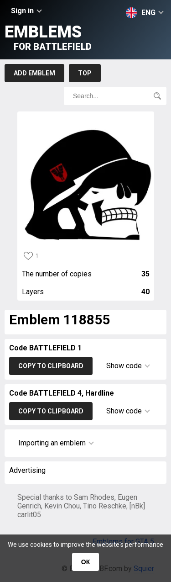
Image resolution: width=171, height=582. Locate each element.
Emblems (48, 37)
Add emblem (34, 73)
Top (85, 73)
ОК (85, 562)
